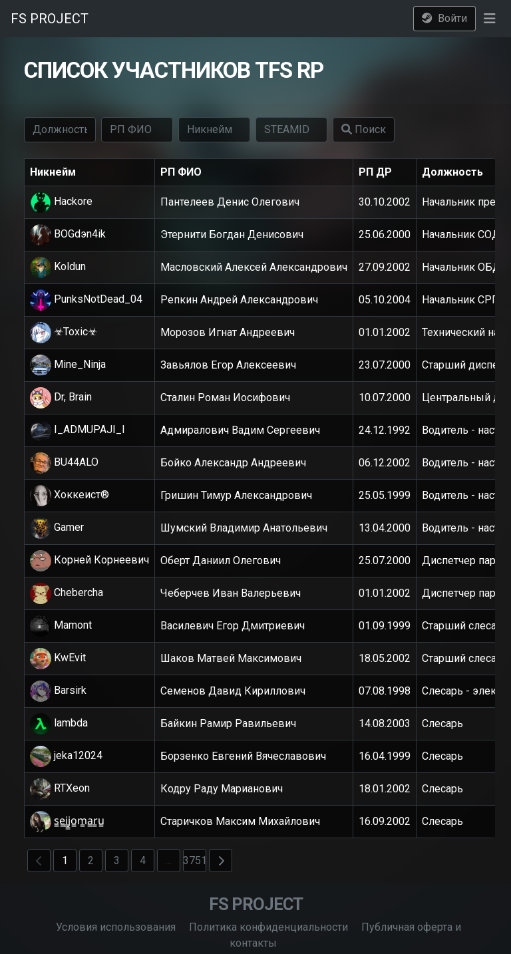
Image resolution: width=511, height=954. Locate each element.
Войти (444, 18)
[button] (489, 18)
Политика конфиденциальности (268, 927)
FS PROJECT (49, 19)
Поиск (363, 129)
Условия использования (116, 927)
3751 (194, 860)
